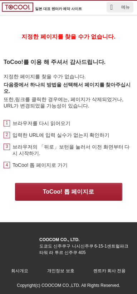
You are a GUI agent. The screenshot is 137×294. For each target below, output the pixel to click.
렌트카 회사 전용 (109, 270)
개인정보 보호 (60, 270)
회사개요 (19, 270)
